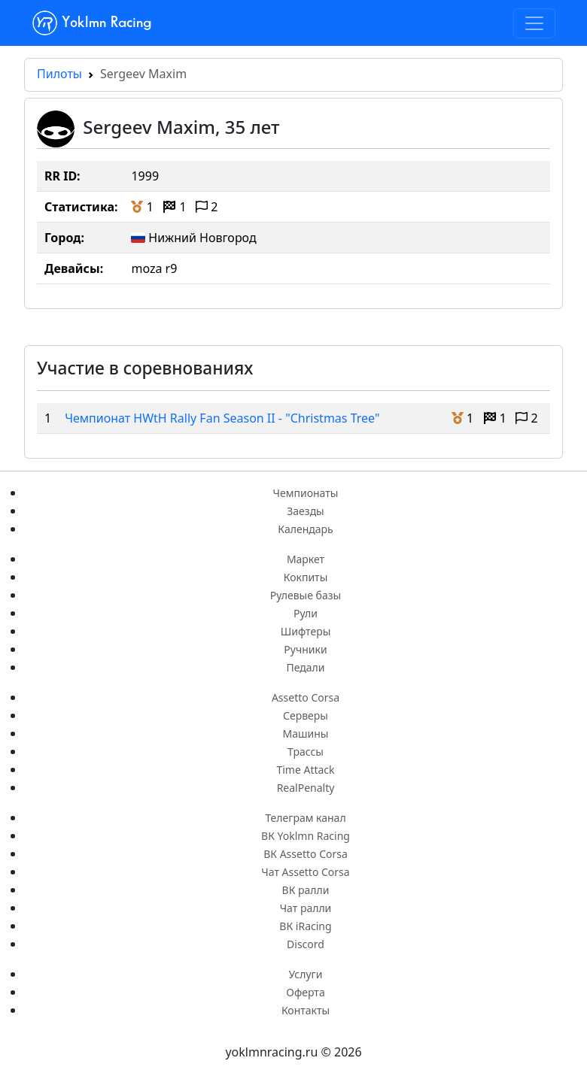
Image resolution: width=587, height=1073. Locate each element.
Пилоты (59, 73)
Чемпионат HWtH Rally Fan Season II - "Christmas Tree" (222, 418)
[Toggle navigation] (534, 23)
